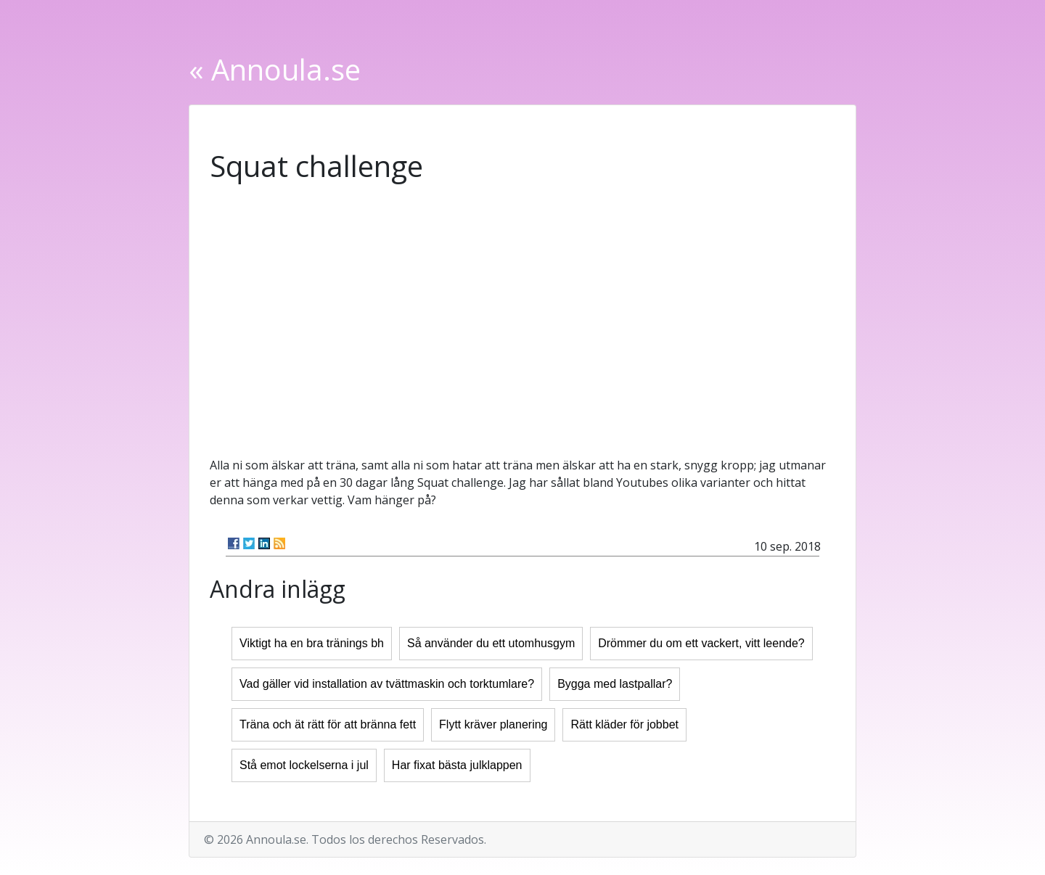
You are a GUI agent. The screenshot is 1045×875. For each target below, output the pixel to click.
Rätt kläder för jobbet (624, 724)
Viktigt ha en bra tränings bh (311, 643)
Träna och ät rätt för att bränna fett (327, 724)
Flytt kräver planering (493, 724)
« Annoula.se (275, 69)
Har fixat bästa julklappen (457, 765)
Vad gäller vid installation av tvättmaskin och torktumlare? (386, 684)
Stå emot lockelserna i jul (304, 765)
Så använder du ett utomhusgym (491, 643)
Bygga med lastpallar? (614, 684)
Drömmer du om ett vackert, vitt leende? (701, 643)
